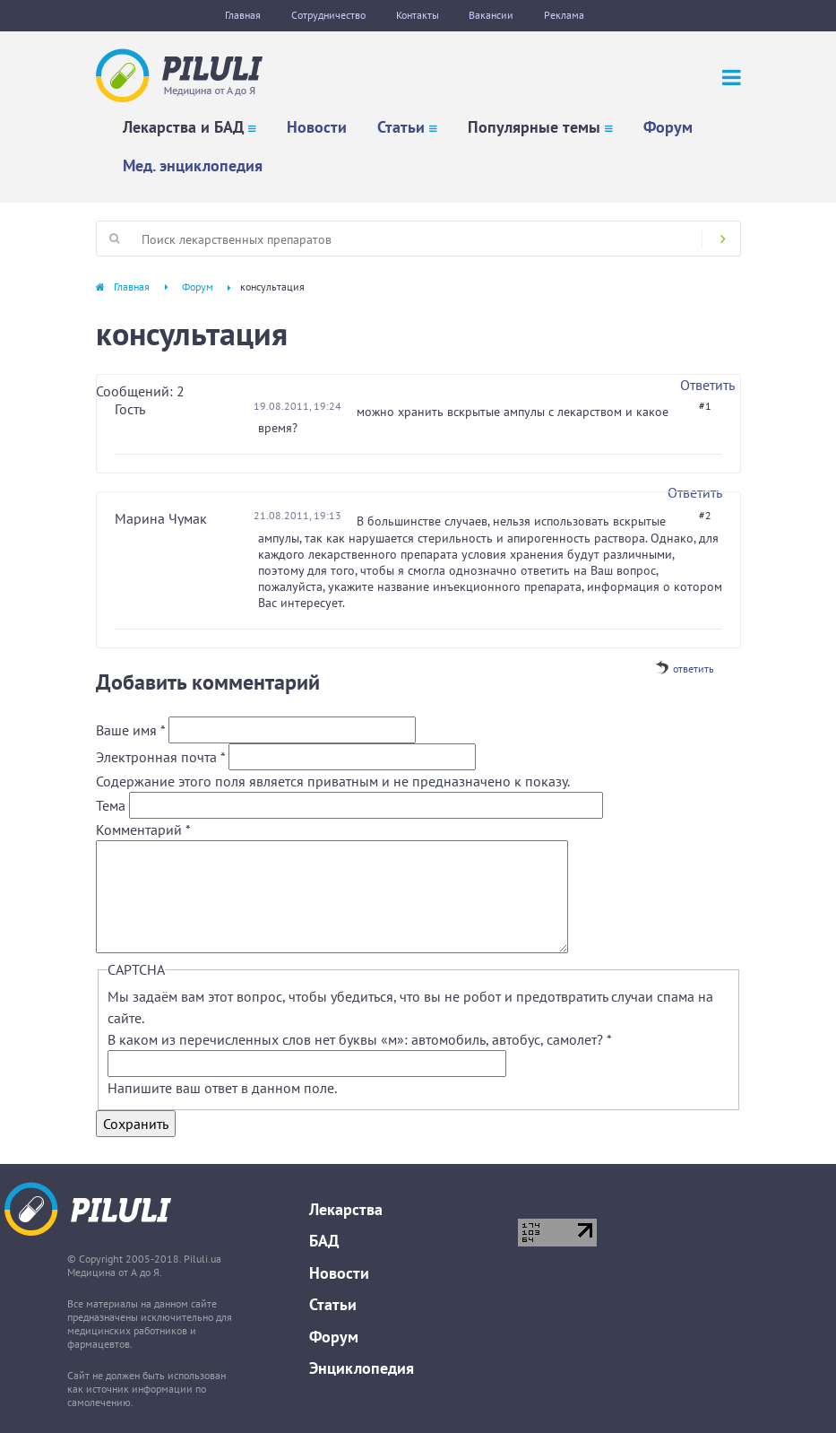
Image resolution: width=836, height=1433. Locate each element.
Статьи (401, 127)
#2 (705, 515)
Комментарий (143, 829)
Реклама (565, 15)
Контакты (417, 15)
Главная (243, 15)
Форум (668, 127)
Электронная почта (160, 757)
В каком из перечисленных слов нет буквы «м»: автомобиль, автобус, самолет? (359, 1039)
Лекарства (346, 1209)
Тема (112, 805)
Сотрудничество (328, 15)
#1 (705, 406)
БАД (324, 1240)
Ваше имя (130, 730)
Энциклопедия (361, 1368)
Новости (317, 127)
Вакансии (492, 15)
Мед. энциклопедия (193, 165)
